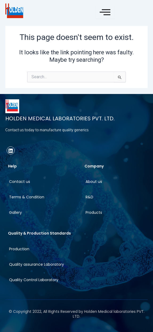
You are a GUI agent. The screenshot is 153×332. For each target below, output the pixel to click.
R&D (89, 197)
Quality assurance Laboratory (36, 264)
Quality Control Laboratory (33, 279)
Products (94, 212)
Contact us (19, 181)
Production (19, 249)
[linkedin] (11, 150)
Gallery (15, 212)
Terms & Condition (26, 197)
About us (94, 181)
